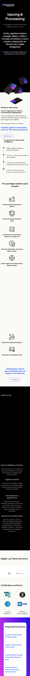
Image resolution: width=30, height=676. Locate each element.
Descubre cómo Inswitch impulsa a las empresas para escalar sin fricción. (15, 53)
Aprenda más (7, 136)
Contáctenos (15, 379)
